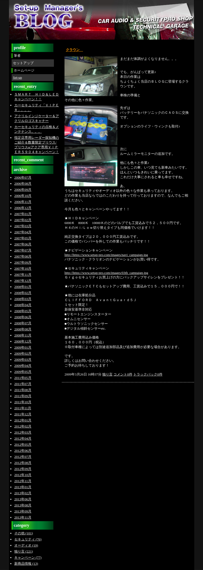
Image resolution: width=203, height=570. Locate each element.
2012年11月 (22, 481)
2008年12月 (22, 341)
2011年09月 (22, 396)
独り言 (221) (23, 551)
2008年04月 (22, 305)
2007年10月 (22, 268)
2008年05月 (22, 311)
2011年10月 (22, 402)
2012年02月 (22, 426)
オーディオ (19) (26, 545)
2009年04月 (22, 366)
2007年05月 (22, 238)
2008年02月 (22, 293)
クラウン (74, 50)
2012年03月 (22, 432)
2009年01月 (22, 347)
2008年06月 (22, 317)
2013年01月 (22, 487)
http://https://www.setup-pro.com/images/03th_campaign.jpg (106, 273)
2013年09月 (22, 511)
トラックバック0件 (148, 374)
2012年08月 (22, 463)
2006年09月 (22, 190)
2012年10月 (22, 475)
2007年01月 (22, 214)
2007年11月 (22, 275)
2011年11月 (22, 408)
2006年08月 (22, 184)
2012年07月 (22, 457)
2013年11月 (22, 517)
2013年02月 (22, 493)
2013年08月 (22, 505)
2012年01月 (22, 420)
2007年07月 (22, 250)
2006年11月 (22, 202)
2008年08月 (22, 329)
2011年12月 (22, 414)
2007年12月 (22, 281)
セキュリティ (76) (27, 539)
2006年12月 (22, 208)
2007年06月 (22, 244)
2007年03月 (22, 226)
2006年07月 (22, 177)
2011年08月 (22, 390)
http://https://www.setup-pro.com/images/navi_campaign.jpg (106, 255)
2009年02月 (22, 353)
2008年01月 (22, 287)
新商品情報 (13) (26, 564)
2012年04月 (22, 438)
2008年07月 (22, 323)
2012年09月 (22, 469)
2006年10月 (22, 196)
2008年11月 (22, 335)
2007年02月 (22, 220)
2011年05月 (22, 378)
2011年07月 (22, 384)
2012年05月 (22, 444)
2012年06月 (22, 451)
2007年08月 (22, 256)
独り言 (107, 374)
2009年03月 (22, 360)
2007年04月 (22, 232)
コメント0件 (122, 374)
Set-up (17, 77)
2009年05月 (22, 372)
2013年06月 (22, 499)
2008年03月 (22, 299)
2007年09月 (22, 262)
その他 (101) (23, 533)
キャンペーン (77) (27, 557)
